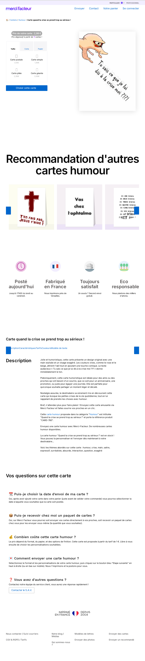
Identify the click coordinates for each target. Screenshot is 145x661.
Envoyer (79, 8)
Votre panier (110, 8)
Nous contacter (14, 633)
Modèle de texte (59, 348)
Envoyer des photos (85, 639)
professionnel (130, 2)
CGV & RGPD (12, 639)
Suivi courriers (30, 633)
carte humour (53, 414)
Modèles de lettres (84, 633)
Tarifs (39, 348)
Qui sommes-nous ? (61, 643)
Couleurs (46, 348)
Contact (94, 8)
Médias (55, 636)
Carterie (13, 20)
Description (13, 348)
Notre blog (57, 633)
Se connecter (131, 8)
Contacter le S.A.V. (21, 590)
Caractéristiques (27, 348)
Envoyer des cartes (118, 633)
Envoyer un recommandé (121, 639)
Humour (22, 20)
